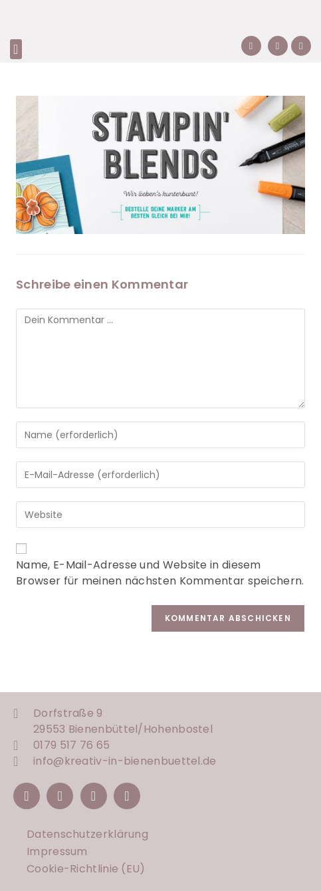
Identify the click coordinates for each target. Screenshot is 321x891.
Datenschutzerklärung (87, 834)
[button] (16, 49)
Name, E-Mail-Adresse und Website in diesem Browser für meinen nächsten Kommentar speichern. (160, 572)
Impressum (57, 851)
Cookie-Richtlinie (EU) (86, 868)
